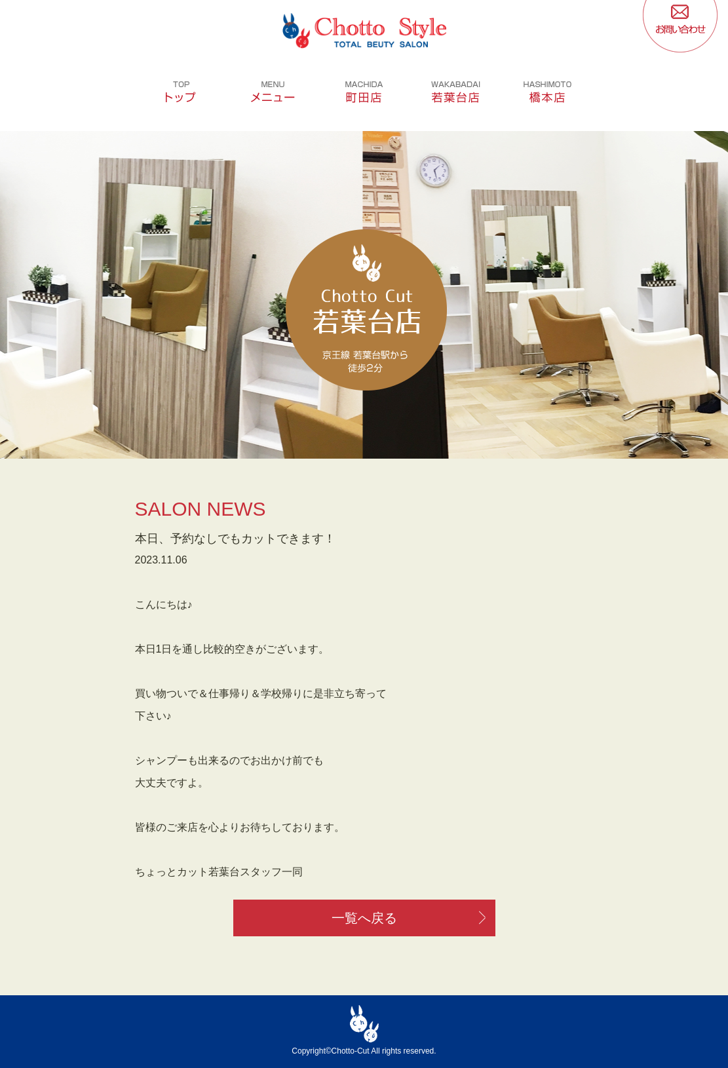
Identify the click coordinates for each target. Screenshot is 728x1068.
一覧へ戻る (364, 918)
